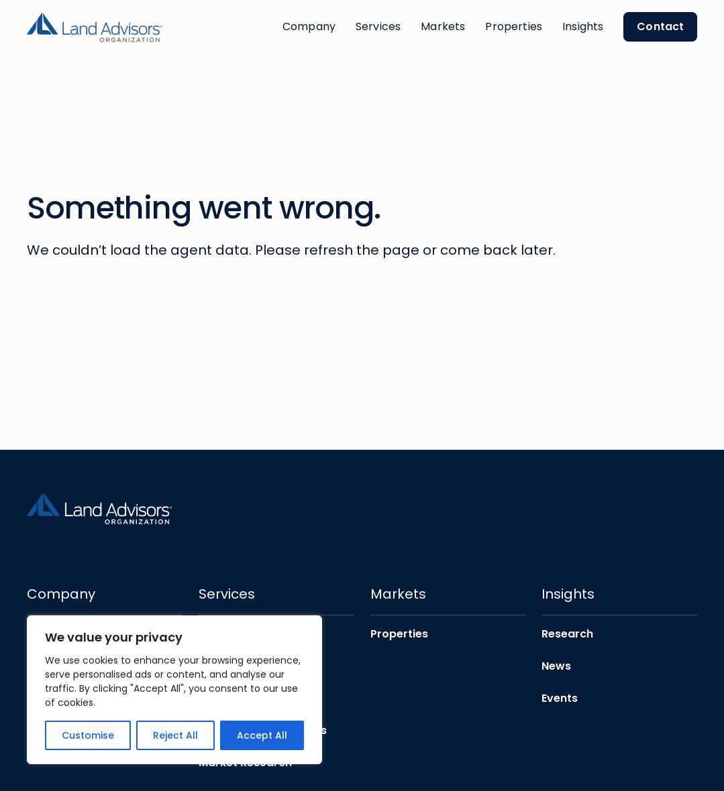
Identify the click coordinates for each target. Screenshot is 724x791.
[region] (174, 689)
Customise (88, 735)
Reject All (175, 735)
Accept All (262, 735)
